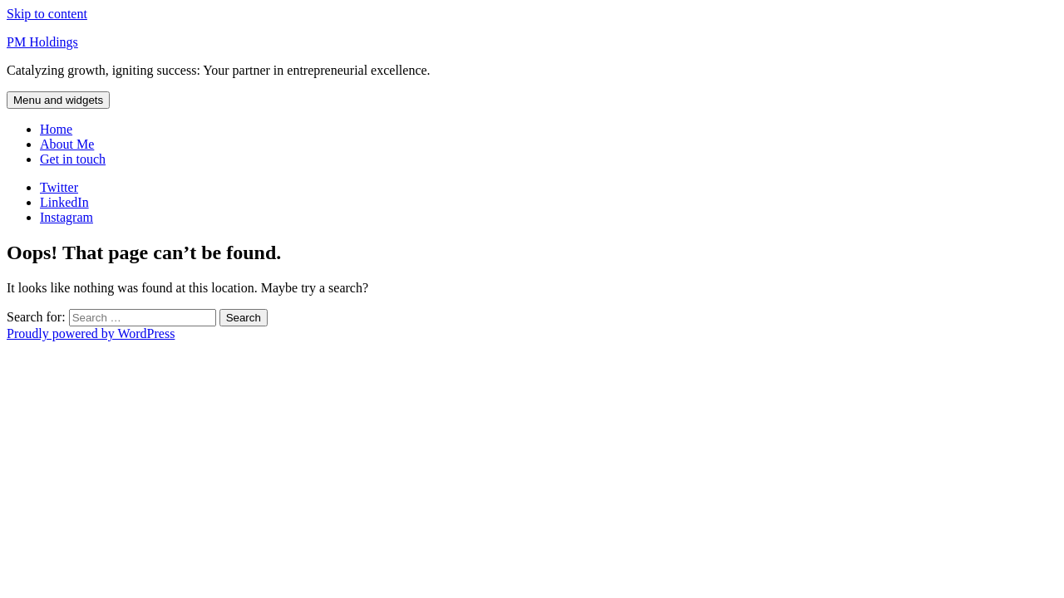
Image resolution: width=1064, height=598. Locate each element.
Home (56, 129)
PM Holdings (42, 42)
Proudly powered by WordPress (91, 333)
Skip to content (47, 14)
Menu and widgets (58, 100)
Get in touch (73, 159)
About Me (67, 144)
